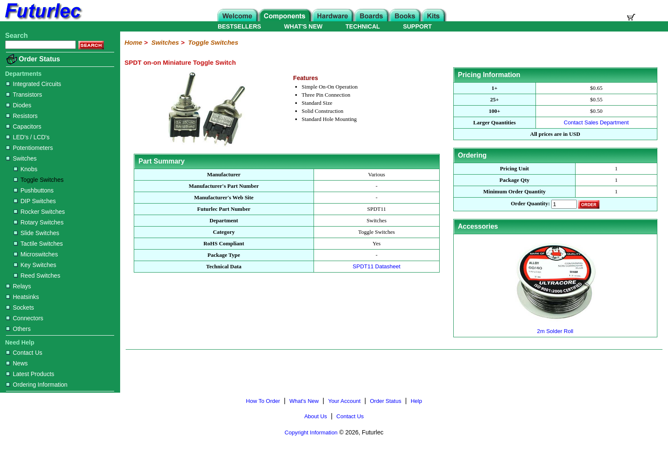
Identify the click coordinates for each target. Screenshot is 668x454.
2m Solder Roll (555, 327)
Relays (18, 286)
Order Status (39, 59)
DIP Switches (35, 201)
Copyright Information (311, 432)
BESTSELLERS (239, 26)
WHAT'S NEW (303, 26)
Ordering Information (36, 384)
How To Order (263, 401)
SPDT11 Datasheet (376, 266)
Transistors (24, 94)
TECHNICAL (363, 26)
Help (416, 401)
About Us (315, 416)
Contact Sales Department (596, 122)
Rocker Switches (39, 211)
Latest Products (30, 374)
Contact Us (24, 352)
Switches (21, 158)
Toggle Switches (38, 179)
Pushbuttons (34, 190)
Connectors (24, 318)
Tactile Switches (38, 243)
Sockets (20, 307)
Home (133, 42)
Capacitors (23, 126)
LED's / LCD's (27, 137)
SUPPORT (417, 26)
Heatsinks (22, 296)
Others (18, 328)
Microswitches (36, 254)
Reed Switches (37, 275)
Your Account (344, 401)
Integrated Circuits (33, 83)
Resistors (21, 115)
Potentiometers (29, 147)
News (17, 363)
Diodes (19, 105)
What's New (304, 401)
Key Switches (35, 264)
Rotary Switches (38, 222)
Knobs (25, 169)
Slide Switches (36, 233)
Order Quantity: (530, 204)
